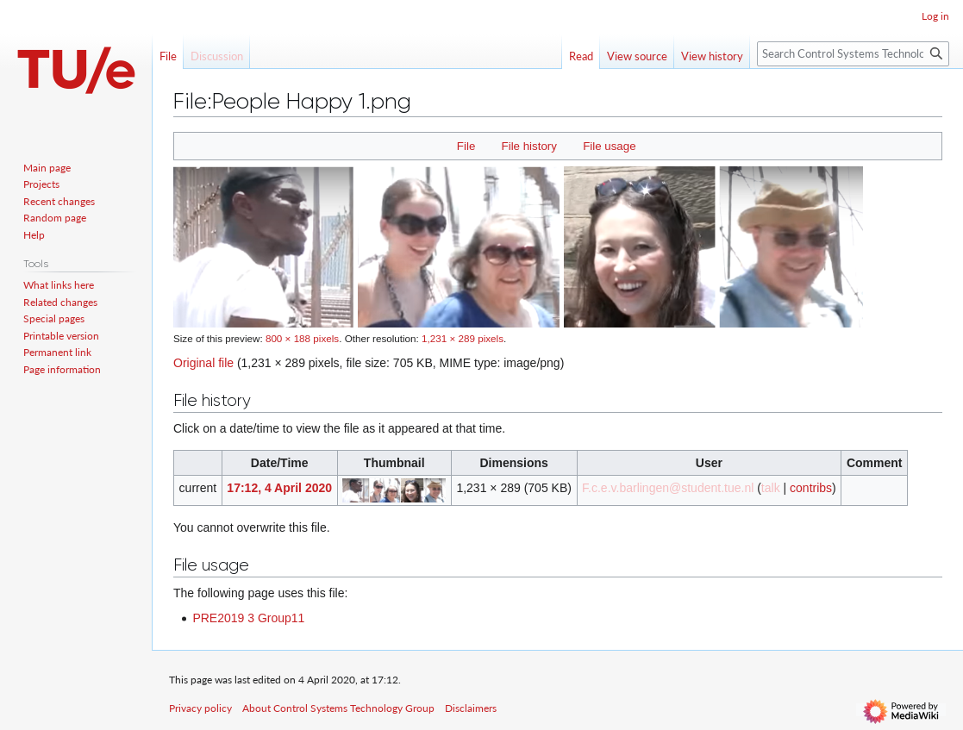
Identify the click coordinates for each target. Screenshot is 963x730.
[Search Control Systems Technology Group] (853, 53)
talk (770, 488)
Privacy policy (200, 708)
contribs (811, 488)
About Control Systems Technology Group (338, 708)
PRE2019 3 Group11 (248, 618)
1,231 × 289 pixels (462, 338)
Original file (203, 363)
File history (529, 146)
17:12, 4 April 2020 (279, 488)
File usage (609, 146)
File (466, 146)
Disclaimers (471, 708)
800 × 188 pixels (302, 338)
